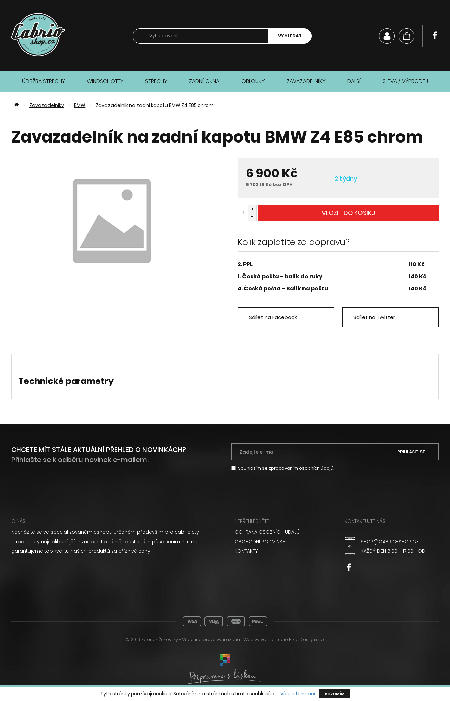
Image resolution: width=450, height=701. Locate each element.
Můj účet (387, 36)
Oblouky (253, 81)
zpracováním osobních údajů (301, 468)
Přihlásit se (411, 452)
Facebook (435, 35)
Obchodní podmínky (260, 541)
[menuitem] (282, 532)
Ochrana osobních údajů (267, 532)
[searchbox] (201, 36)
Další (354, 81)
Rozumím (335, 694)
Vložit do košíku (348, 213)
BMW (79, 105)
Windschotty (105, 81)
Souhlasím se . (286, 468)
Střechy (156, 81)
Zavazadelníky (306, 81)
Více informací (297, 693)
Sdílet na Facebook (273, 317)
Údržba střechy (43, 81)
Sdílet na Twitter (374, 317)
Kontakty (246, 551)
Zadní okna (204, 81)
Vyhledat (290, 36)
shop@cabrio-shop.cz (390, 541)
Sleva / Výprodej (405, 81)
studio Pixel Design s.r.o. (299, 639)
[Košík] (406, 36)
